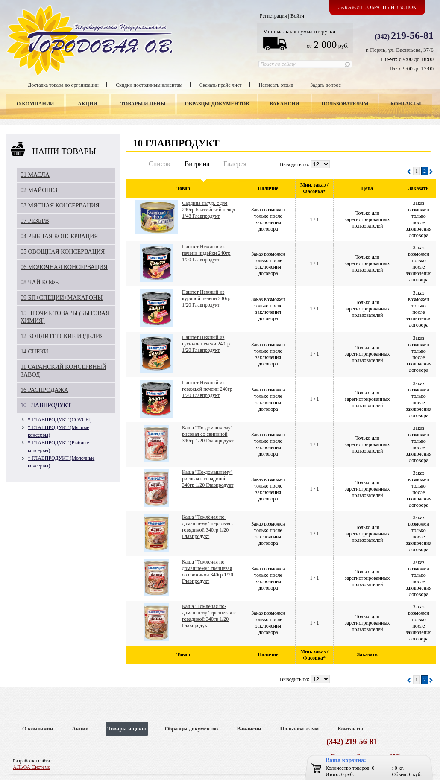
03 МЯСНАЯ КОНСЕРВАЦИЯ (60, 205)
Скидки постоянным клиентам (149, 85)
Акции (87, 104)
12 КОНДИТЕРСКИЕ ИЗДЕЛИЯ (62, 336)
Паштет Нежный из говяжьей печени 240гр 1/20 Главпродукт (207, 389)
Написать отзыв (276, 85)
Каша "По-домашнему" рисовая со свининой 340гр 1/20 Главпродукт (207, 434)
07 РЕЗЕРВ (35, 221)
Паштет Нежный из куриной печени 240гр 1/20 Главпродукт (206, 298)
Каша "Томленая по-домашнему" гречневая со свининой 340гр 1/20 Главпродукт (207, 571)
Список (159, 163)
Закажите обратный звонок (377, 7)
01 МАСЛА (35, 175)
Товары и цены (143, 104)
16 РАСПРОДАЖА (44, 390)
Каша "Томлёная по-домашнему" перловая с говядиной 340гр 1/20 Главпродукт (208, 526)
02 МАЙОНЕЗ (39, 190)
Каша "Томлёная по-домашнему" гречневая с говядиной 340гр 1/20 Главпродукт (209, 615)
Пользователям (345, 104)
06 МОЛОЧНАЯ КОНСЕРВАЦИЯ (64, 267)
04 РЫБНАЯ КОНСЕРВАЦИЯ (59, 236)
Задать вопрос (325, 85)
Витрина (197, 163)
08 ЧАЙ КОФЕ (40, 282)
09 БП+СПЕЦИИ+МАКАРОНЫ (62, 298)
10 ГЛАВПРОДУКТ (46, 405)
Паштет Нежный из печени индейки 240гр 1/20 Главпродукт (206, 253)
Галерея (234, 163)
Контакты (405, 104)
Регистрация (273, 16)
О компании (35, 104)
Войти (297, 16)
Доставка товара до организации (63, 85)
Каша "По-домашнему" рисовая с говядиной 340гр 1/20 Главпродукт (207, 478)
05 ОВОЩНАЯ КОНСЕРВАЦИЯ (63, 251)
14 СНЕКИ (34, 351)
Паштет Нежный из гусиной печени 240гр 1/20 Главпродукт (206, 343)
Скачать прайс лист (220, 85)
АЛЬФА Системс (31, 767)
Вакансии (284, 104)
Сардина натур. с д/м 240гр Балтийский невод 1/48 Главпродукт (208, 209)
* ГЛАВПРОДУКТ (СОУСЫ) (60, 420)
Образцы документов (217, 104)
